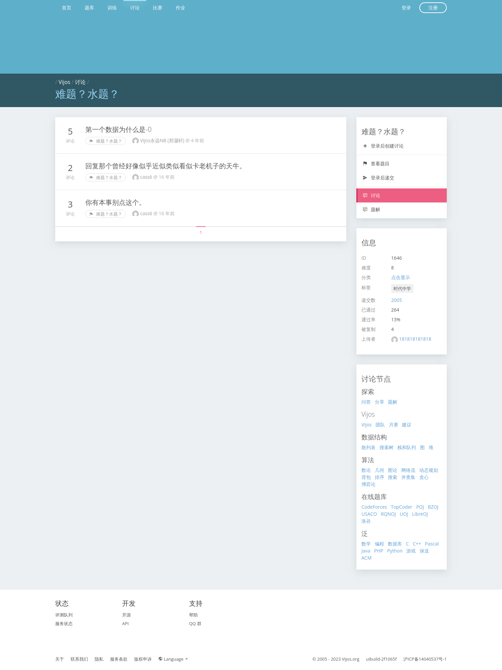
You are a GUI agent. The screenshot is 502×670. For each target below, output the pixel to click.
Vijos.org (350, 659)
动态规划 (428, 470)
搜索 (392, 477)
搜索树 (387, 447)
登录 (406, 7)
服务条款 (119, 659)
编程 (379, 543)
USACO (369, 514)
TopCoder (401, 507)
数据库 (395, 543)
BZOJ (433, 507)
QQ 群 (195, 623)
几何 (379, 470)
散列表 (368, 447)
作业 (180, 7)
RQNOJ (388, 514)
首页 (66, 7)
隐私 (99, 659)
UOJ (404, 514)
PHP (378, 551)
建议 (406, 424)
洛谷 (366, 521)
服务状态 (64, 623)
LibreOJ (420, 514)
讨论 (135, 7)
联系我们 (79, 659)
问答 (366, 402)
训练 (112, 7)
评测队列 (64, 615)
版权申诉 (143, 659)
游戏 (411, 551)
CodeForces (374, 507)
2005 (396, 300)
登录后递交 (378, 177)
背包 (366, 477)
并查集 (408, 477)
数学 (366, 543)
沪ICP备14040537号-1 (425, 659)
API (125, 623)
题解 (371, 209)
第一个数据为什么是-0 (118, 129)
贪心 (424, 477)
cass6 (146, 177)
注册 (433, 7)
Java (365, 551)
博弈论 (368, 484)
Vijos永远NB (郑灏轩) (163, 140)
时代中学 (402, 288)
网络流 (408, 470)
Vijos (64, 82)
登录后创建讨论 (383, 146)
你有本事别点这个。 (115, 202)
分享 (379, 402)
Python (395, 551)
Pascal (432, 543)
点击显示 (400, 277)
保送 (424, 551)
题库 (89, 7)
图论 (392, 470)
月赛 (393, 424)
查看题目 (376, 163)
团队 (380, 424)
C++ (417, 543)
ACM (366, 558)
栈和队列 (406, 447)
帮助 (193, 615)
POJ (420, 507)
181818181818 (415, 339)
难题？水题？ (105, 141)
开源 (126, 615)
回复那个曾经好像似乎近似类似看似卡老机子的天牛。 (165, 165)
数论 (366, 470)
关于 (59, 659)
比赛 (157, 7)
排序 (379, 477)
